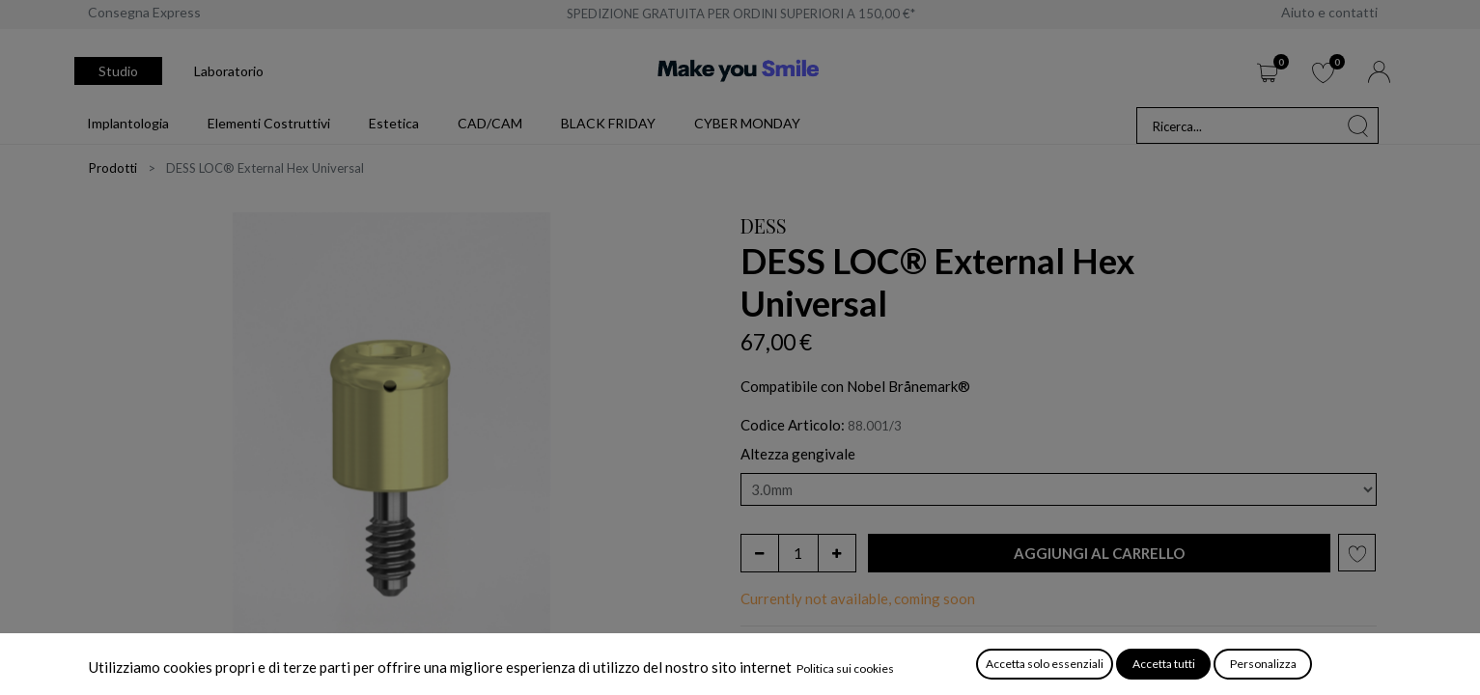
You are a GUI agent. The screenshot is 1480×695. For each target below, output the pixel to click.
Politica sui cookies (845, 668)
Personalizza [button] (1263, 663)
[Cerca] (1358, 125)
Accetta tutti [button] (1163, 663)
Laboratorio (229, 71)
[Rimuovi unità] (759, 553)
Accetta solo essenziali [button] (1044, 663)
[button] (1099, 553)
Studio (118, 71)
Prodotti (113, 168)
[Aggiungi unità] (837, 553)
